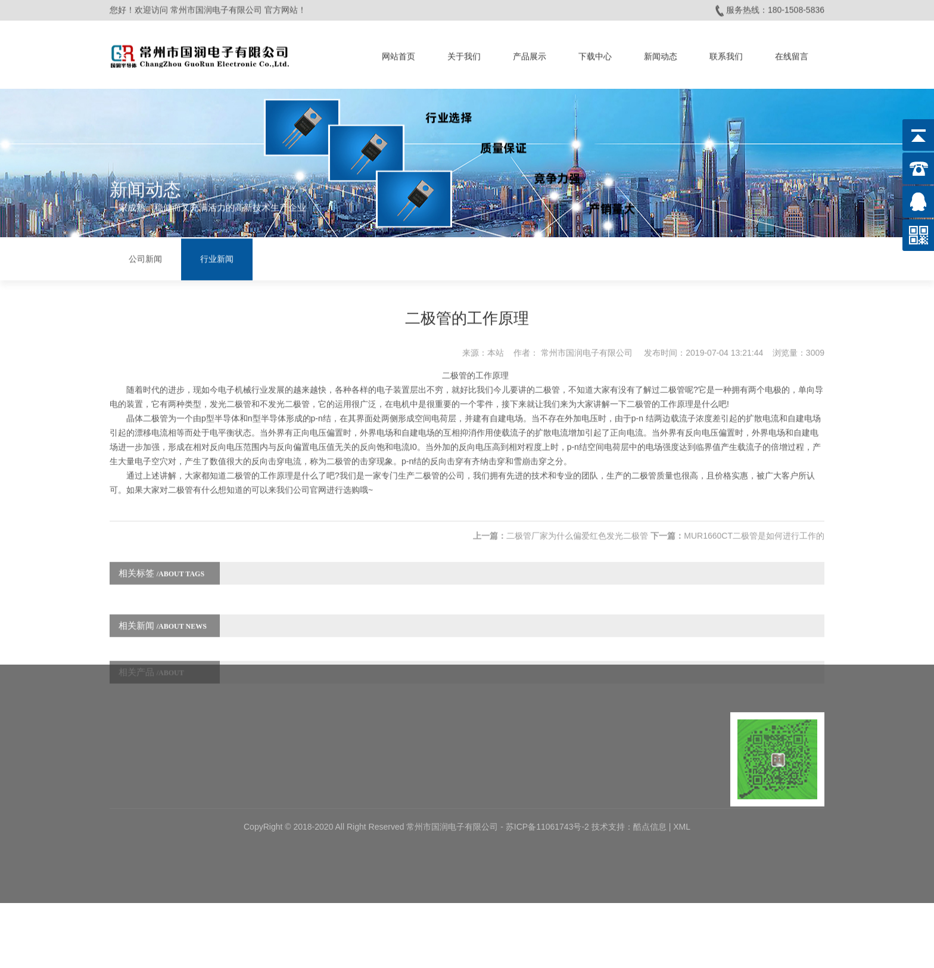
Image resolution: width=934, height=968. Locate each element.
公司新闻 (145, 257)
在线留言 (791, 52)
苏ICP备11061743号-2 (548, 767)
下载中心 (595, 52)
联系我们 (726, 52)
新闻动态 (660, 52)
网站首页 (398, 52)
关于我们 (464, 52)
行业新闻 (217, 257)
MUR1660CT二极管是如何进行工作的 (754, 518)
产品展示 (529, 52)
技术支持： (612, 767)
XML (681, 767)
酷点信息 (650, 767)
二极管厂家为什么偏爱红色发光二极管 (577, 518)
